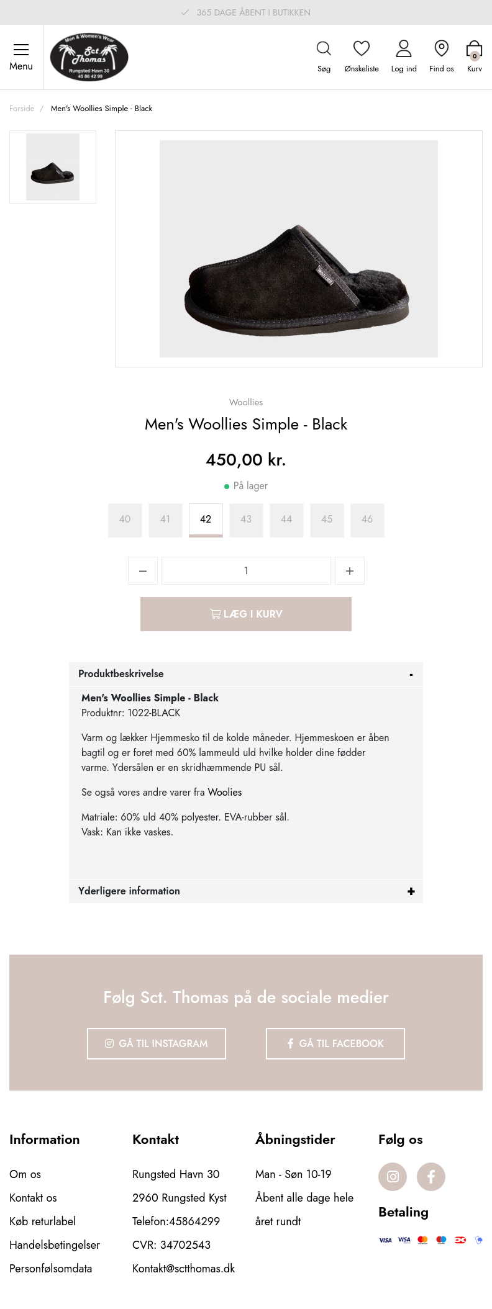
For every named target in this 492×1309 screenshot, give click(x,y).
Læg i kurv (246, 614)
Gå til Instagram (156, 1044)
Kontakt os (33, 1198)
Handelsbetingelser (54, 1245)
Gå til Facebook (336, 1044)
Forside (21, 108)
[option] (52, 167)
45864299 (194, 1221)
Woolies (225, 792)
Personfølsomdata (50, 1269)
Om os (25, 1174)
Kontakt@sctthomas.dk (183, 1269)
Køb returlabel (42, 1221)
